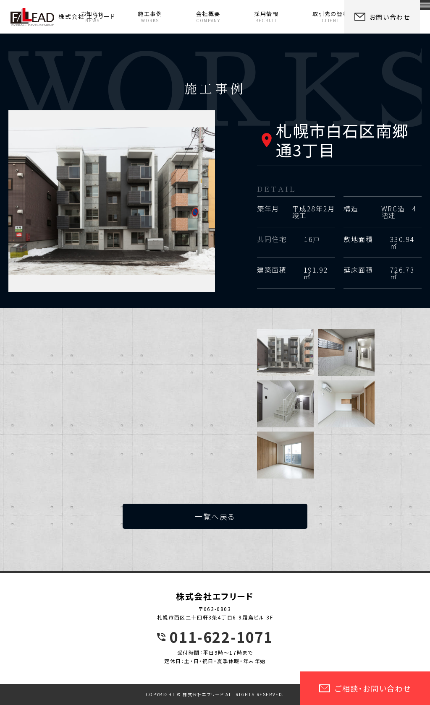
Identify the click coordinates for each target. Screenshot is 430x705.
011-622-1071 (221, 637)
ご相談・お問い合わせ (365, 688)
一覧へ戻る (215, 516)
